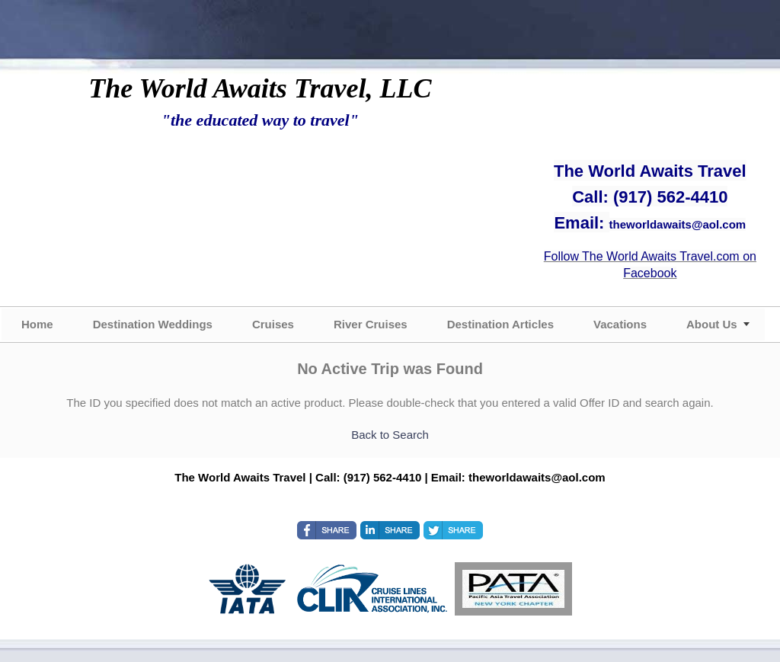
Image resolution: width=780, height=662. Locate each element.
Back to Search (390, 434)
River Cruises (371, 324)
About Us (711, 324)
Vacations (620, 324)
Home (37, 324)
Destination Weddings (153, 324)
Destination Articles (500, 324)
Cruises (273, 324)
